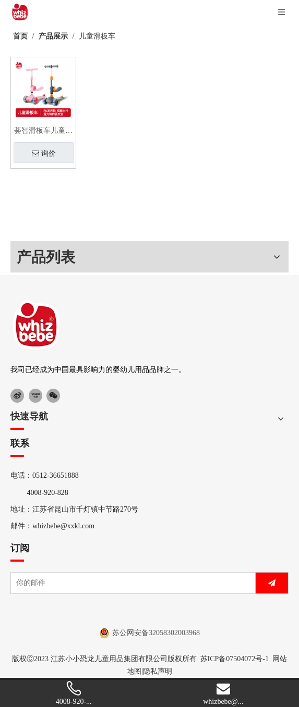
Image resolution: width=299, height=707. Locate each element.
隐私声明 (157, 671)
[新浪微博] (17, 396)
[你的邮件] (130, 583)
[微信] (53, 396)
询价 (44, 153)
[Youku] (35, 396)
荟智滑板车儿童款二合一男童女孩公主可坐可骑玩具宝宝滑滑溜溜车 (43, 132)
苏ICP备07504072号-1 (234, 659)
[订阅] (272, 583)
